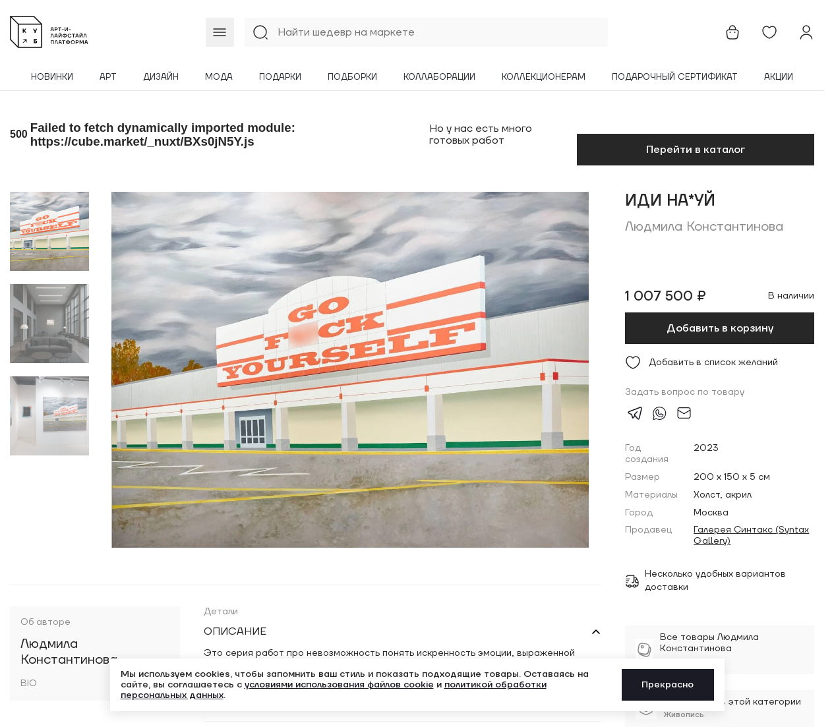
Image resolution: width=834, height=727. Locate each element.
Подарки (280, 77)
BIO (28, 683)
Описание (235, 631)
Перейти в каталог (695, 149)
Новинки (52, 77)
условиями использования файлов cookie (339, 685)
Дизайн (161, 77)
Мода (219, 77)
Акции (778, 77)
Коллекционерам (543, 77)
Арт (108, 77)
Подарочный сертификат (675, 77)
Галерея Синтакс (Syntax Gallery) (751, 536)
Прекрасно (667, 685)
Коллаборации (439, 77)
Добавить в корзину (720, 328)
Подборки (352, 77)
